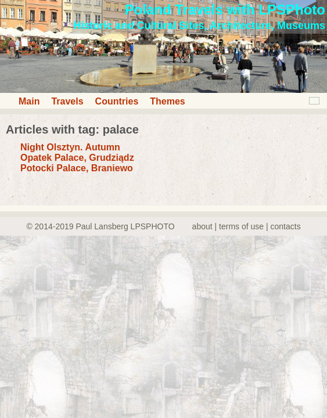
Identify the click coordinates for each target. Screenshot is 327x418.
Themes (167, 101)
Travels (67, 101)
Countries (117, 101)
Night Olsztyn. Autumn (70, 147)
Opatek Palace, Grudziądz (77, 158)
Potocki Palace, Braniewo (76, 168)
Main (29, 101)
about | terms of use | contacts (246, 226)
